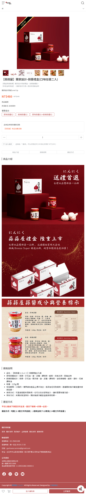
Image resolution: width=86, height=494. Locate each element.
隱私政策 (32, 431)
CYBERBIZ (54, 485)
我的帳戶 (17, 431)
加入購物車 (30, 491)
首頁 (3, 431)
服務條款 (40, 431)
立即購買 (66, 491)
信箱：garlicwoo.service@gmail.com (16, 448)
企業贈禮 (25, 431)
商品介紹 (15, 152)
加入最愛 (7, 144)
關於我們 (9, 431)
